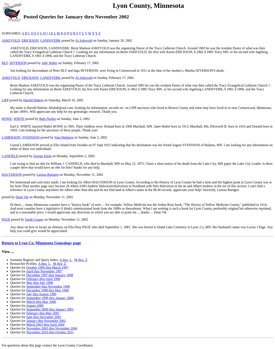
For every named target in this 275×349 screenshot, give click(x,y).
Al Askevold (83, 40)
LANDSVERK (50, 40)
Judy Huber (49, 63)
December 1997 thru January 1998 (49, 275)
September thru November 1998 (48, 286)
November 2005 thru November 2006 (51, 328)
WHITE (19, 119)
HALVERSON (12, 174)
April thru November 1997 (44, 271)
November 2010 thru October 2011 (50, 332)
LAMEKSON (11, 137)
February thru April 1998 (43, 279)
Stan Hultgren (63, 137)
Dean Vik (22, 197)
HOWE (7, 119)
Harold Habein (33, 100)
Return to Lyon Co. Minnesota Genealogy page (41, 243)
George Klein (42, 156)
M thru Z (81, 260)
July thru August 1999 (41, 294)
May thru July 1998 (39, 282)
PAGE (6, 219)
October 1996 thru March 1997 (47, 267)
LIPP (5, 100)
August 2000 (35, 305)
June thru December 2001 (43, 317)
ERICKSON (30, 40)
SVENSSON (31, 137)
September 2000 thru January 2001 (50, 309)
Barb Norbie (47, 119)
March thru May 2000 (41, 302)
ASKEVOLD (11, 40)
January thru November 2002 (46, 321)
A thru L (65, 260)
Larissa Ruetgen (48, 174)
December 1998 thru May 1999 (47, 290)
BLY (5, 63)
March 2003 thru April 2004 (45, 324)
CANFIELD (10, 156)
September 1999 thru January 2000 (50, 298)
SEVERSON (18, 63)
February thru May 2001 (42, 313)
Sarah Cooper (34, 219)
